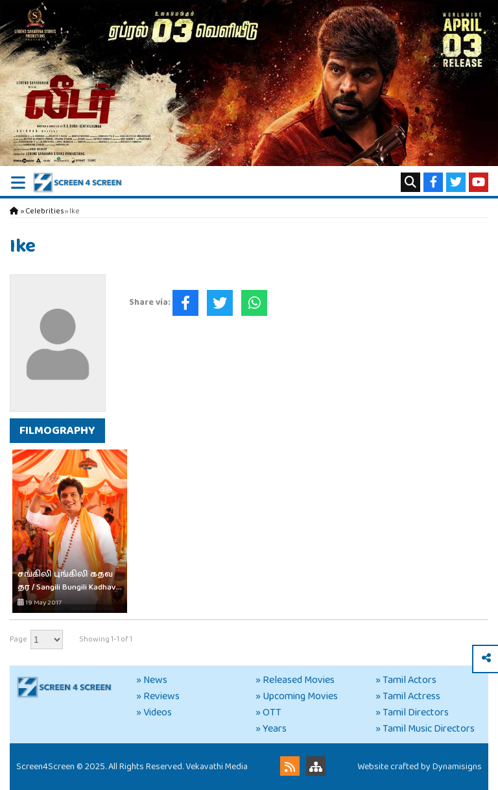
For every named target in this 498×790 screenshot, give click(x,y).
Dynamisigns (457, 767)
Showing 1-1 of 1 (105, 639)
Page (18, 639)
